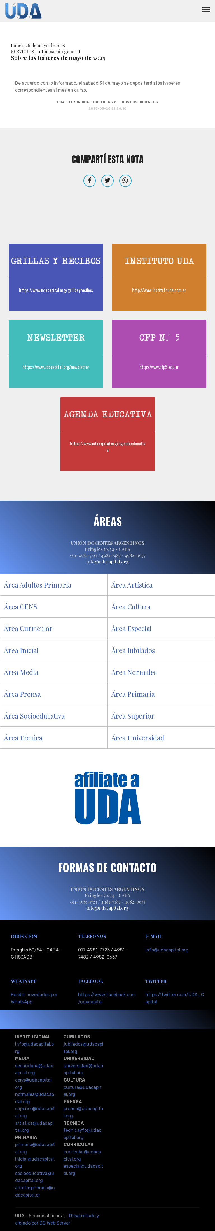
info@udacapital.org (166, 950)
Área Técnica (23, 737)
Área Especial (131, 628)
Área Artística (132, 584)
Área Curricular (28, 628)
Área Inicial (21, 650)
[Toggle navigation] (206, 9)
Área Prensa (22, 693)
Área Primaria (133, 693)
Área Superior (133, 715)
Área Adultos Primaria (37, 584)
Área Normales (134, 672)
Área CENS (20, 606)
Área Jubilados (133, 650)
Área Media (21, 672)
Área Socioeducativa (34, 715)
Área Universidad (137, 737)
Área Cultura (131, 606)
